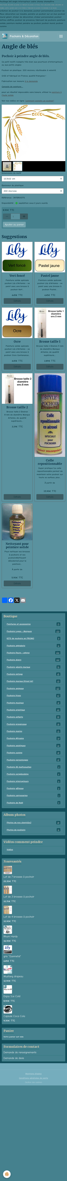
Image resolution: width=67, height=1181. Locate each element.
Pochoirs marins (33, 731)
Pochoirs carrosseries (33, 795)
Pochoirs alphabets (33, 645)
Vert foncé (17, 276)
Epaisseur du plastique (13, 185)
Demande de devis (14, 1058)
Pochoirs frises (33, 695)
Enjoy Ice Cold (12, 996)
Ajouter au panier (14, 224)
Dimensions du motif (11, 173)
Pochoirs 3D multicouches (33, 767)
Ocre (17, 341)
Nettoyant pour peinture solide (17, 545)
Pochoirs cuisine (33, 752)
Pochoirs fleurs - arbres (33, 652)
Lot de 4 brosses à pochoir (19, 916)
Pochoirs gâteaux (33, 788)
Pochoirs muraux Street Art (33, 681)
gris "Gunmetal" (12, 956)
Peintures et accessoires (33, 624)
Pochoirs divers (33, 659)
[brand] (21, 36)
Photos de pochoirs (33, 829)
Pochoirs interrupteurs (33, 781)
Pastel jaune (50, 276)
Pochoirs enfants (33, 717)
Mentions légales (33, 1073)
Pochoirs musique (33, 702)
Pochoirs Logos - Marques (33, 631)
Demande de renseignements (20, 1052)
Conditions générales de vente (33, 1078)
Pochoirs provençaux (33, 724)
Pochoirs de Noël (33, 802)
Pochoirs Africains (33, 738)
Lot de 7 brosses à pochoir (19, 876)
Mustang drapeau (13, 976)
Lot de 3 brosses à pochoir (19, 896)
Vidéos (10, 849)
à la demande (31, 81)
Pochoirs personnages (33, 760)
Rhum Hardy (11, 936)
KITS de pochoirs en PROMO (33, 638)
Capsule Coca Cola (14, 1016)
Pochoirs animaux (33, 688)
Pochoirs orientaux (33, 709)
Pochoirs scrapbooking (33, 774)
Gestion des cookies (33, 1082)
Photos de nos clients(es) (33, 822)
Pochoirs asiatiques (33, 745)
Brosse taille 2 (17, 407)
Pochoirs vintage (33, 674)
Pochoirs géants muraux (33, 667)
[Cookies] (7, 1174)
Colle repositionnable (50, 462)
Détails (17, 300)
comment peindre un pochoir (39, 101)
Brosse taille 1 (49, 341)
